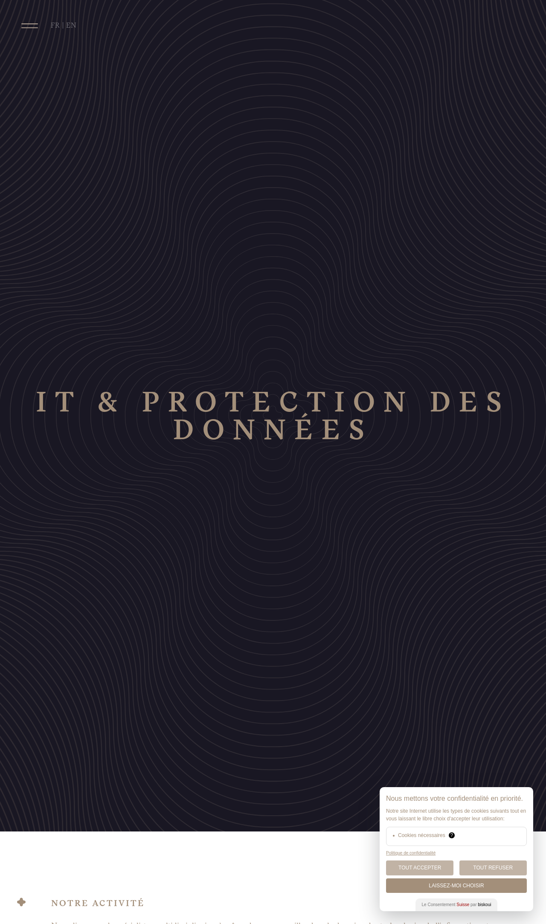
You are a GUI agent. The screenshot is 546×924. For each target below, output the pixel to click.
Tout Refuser (493, 868)
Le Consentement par (456, 904)
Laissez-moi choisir (456, 886)
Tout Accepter (419, 868)
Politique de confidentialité (411, 853)
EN (71, 25)
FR (55, 25)
